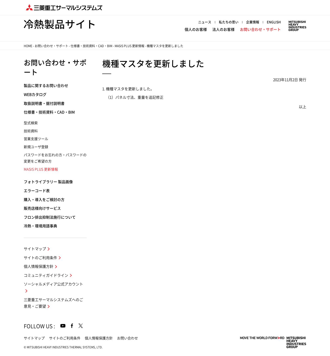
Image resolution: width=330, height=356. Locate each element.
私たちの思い (228, 22)
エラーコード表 (37, 191)
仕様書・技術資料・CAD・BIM (91, 45)
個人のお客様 (196, 29)
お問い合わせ (127, 338)
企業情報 (252, 22)
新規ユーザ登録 (36, 147)
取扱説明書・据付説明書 (44, 103)
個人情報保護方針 (38, 266)
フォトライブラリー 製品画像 (48, 182)
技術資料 (31, 131)
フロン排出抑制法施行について (50, 217)
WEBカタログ (35, 94)
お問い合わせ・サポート (260, 29)
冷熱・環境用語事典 (40, 226)
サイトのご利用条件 (40, 258)
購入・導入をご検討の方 (44, 200)
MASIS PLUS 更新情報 (129, 45)
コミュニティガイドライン (46, 275)
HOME (28, 45)
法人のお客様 (223, 29)
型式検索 (31, 123)
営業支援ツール (36, 139)
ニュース (204, 22)
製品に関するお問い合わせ (46, 85)
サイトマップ (35, 249)
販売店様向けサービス (42, 208)
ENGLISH (274, 22)
